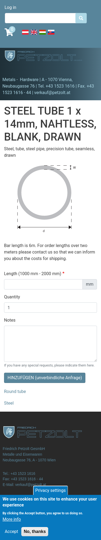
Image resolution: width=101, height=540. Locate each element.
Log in (10, 7)
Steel (9, 403)
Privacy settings (50, 494)
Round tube (15, 391)
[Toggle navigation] (11, 69)
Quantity (12, 296)
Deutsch (25, 35)
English (34, 35)
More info (11, 523)
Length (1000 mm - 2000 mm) (32, 273)
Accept (11, 535)
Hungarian (42, 35)
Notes (10, 320)
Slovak (51, 35)
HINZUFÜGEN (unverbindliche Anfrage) (45, 377)
